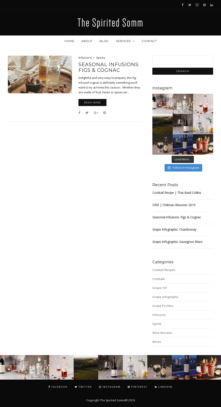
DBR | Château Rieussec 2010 (173, 205)
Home (69, 41)
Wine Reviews (162, 333)
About (86, 41)
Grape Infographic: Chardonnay (174, 229)
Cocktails (158, 279)
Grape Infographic (165, 297)
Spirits (100, 58)
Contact (149, 41)
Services (123, 41)
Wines (156, 342)
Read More (92, 102)
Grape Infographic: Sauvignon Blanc (177, 242)
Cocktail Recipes (164, 270)
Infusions (85, 58)
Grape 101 (159, 288)
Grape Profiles (162, 306)
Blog (104, 41)
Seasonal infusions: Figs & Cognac (108, 67)
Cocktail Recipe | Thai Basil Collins (176, 193)
